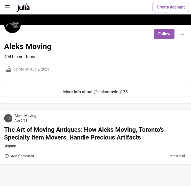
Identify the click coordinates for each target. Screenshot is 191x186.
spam (10, 146)
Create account (171, 7)
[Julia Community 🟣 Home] (22, 7)
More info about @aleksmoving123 (95, 91)
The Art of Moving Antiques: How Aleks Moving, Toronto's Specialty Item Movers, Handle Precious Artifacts (84, 133)
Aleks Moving (25, 116)
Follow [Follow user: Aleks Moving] (164, 34)
